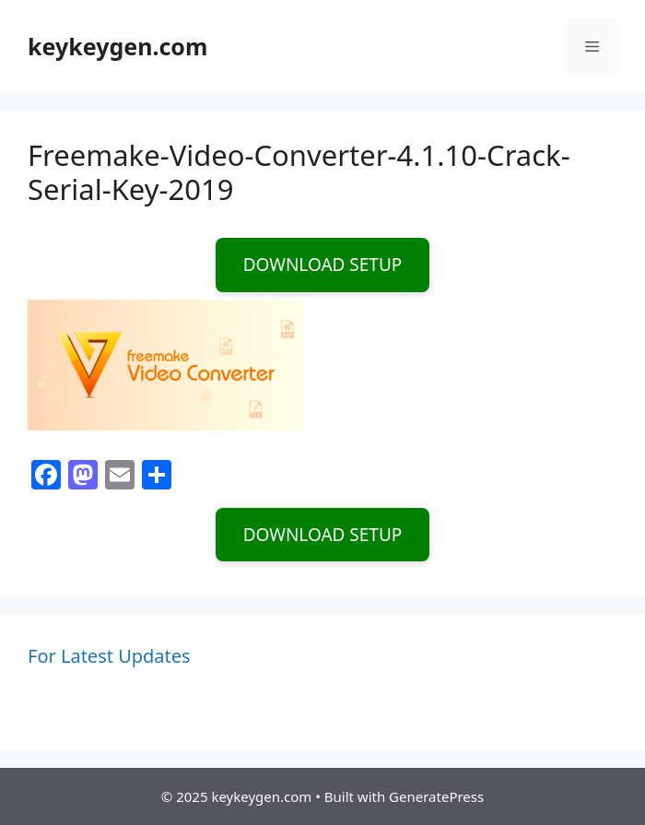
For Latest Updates (109, 655)
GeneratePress (436, 796)
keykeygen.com (117, 46)
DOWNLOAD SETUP (323, 265)
